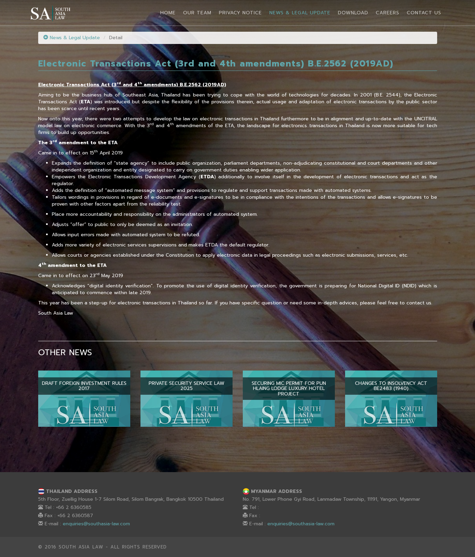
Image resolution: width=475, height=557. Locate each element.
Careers (387, 12)
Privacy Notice (240, 12)
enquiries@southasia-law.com (96, 523)
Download (353, 12)
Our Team (197, 12)
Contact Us (424, 12)
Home (168, 12)
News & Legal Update (299, 12)
